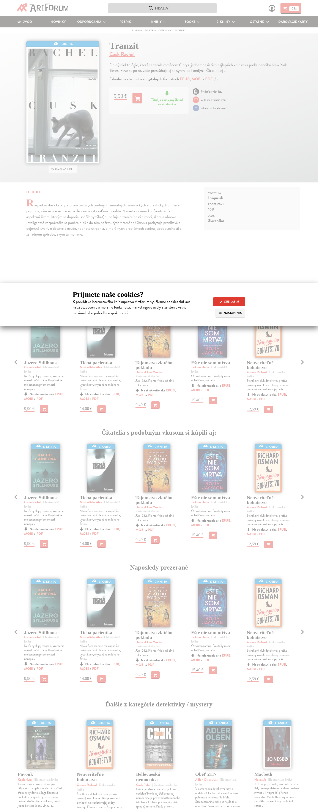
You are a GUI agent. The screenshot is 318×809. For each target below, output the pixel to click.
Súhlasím (229, 301)
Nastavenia (230, 313)
